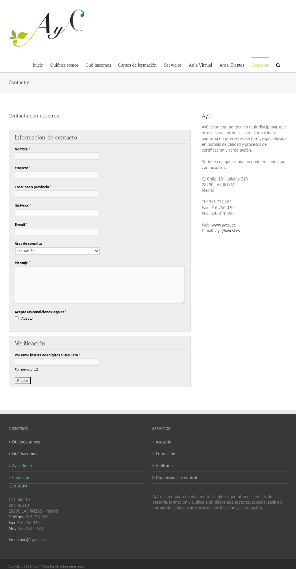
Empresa (23, 167)
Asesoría (163, 442)
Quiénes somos (26, 442)
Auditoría (164, 465)
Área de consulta (28, 243)
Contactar (20, 477)
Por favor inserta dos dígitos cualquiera (47, 355)
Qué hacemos (24, 453)
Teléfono (23, 205)
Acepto (27, 318)
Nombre (22, 149)
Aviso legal (22, 465)
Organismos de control (176, 477)
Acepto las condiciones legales (40, 312)
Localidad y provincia (33, 187)
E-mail (21, 224)
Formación (165, 453)
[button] (278, 64)
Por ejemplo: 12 (26, 369)
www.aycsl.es (224, 225)
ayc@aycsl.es (227, 230)
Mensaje (22, 262)
